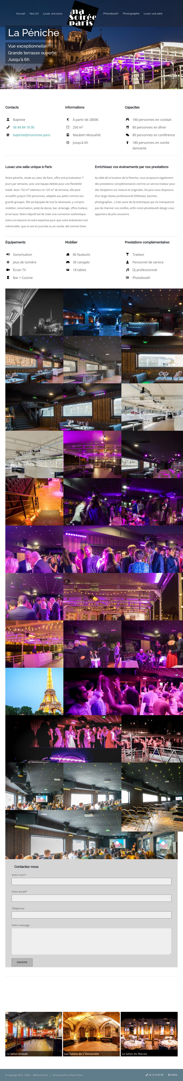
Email (173, 1074)
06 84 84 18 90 (23, 127)
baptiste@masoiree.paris (31, 135)
